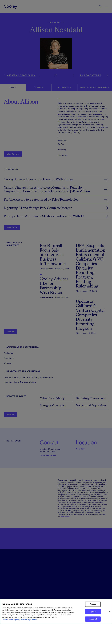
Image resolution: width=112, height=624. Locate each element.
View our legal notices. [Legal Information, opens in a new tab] (29, 619)
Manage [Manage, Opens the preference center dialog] (93, 604)
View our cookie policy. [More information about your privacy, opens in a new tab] (11, 619)
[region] (56, 611)
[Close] (109, 611)
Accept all (93, 619)
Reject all (92, 611)
